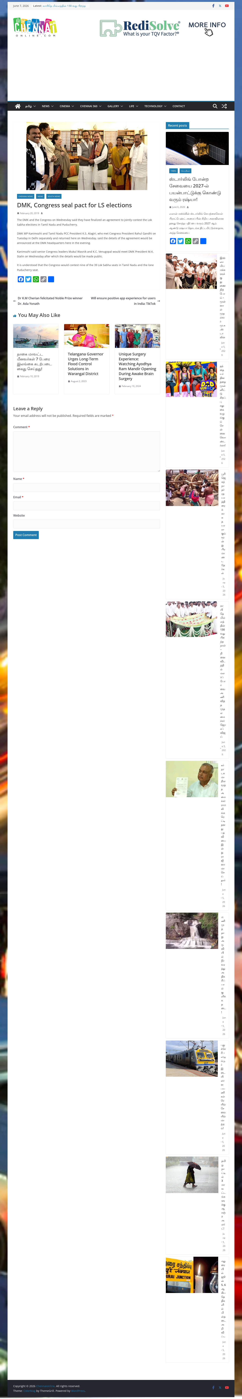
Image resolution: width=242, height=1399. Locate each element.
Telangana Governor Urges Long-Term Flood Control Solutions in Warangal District (85, 363)
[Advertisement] (121, 72)
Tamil (173, 170)
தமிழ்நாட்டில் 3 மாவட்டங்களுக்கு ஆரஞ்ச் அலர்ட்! (223, 1194)
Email (18, 497)
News (46, 106)
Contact (179, 106)
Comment (21, 427)
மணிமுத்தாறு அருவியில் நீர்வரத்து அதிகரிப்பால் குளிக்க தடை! (223, 964)
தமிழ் (28, 106)
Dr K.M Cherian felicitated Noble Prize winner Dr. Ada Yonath (48, 301)
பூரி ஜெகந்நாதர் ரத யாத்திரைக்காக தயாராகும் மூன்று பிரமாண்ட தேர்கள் (223, 523)
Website (19, 515)
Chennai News (26, 196)
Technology (153, 106)
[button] (34, 106)
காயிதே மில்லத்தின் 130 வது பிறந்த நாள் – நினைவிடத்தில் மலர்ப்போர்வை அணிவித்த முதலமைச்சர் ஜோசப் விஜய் (223, 671)
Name (18, 479)
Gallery (113, 106)
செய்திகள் (185, 170)
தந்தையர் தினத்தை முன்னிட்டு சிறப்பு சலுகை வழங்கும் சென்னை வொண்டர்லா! (223, 405)
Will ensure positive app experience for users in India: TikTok (125, 301)
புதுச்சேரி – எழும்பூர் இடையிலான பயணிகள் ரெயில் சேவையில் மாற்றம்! (223, 1086)
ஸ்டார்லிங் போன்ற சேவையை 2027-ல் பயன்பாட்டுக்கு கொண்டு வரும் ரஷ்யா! (195, 189)
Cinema (65, 106)
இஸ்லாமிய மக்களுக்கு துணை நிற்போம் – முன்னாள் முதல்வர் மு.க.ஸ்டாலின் (223, 297)
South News (54, 196)
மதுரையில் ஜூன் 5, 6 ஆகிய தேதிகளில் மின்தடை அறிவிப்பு (223, 1298)
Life (131, 106)
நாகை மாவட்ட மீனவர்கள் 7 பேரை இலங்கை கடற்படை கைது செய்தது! (34, 361)
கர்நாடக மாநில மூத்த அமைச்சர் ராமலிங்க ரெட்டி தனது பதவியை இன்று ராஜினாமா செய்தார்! (223, 824)
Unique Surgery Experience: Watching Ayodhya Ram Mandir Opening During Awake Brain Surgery (137, 366)
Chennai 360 (88, 106)
